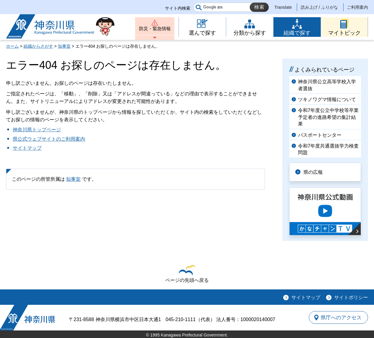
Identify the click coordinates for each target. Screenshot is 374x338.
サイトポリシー (351, 297)
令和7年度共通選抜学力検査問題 (328, 149)
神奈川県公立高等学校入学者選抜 (327, 85)
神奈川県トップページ (37, 129)
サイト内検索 (177, 8)
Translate (283, 7)
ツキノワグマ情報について (327, 99)
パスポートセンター (319, 135)
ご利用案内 (357, 7)
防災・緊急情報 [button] (155, 29)
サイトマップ (27, 148)
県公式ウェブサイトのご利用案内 (49, 139)
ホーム (12, 46)
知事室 (64, 46)
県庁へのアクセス (340, 317)
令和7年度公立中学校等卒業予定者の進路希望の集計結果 (328, 117)
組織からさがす (38, 46)
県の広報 (314, 171)
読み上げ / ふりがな (319, 7)
